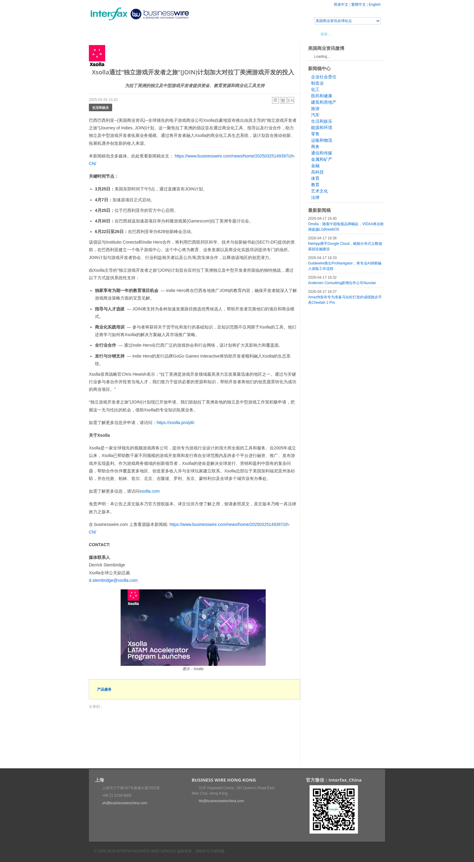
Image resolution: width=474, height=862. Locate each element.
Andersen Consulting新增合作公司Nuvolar (342, 283)
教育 (315, 184)
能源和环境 (321, 127)
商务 (315, 146)
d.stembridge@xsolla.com (113, 580)
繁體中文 (358, 4)
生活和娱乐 (100, 107)
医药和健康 (321, 95)
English (375, 4)
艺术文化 (319, 191)
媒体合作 (175, 34)
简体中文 (341, 4)
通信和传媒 (321, 153)
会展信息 (150, 34)
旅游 (315, 108)
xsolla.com (150, 491)
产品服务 (104, 689)
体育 (315, 178)
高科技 (317, 172)
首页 (101, 34)
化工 (315, 89)
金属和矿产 (321, 159)
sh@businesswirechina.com (124, 803)
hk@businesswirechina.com (221, 801)
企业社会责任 (323, 76)
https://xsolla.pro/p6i (175, 422)
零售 (315, 133)
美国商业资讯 (204, 34)
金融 (315, 165)
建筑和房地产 (323, 102)
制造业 (317, 83)
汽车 (315, 114)
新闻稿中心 (123, 34)
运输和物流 (321, 140)
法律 (315, 197)
